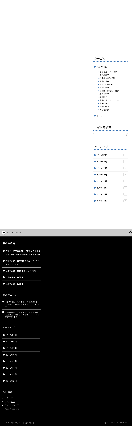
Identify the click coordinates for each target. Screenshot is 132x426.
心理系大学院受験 (107, 78)
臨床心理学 (104, 103)
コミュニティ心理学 (108, 72)
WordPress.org (12, 409)
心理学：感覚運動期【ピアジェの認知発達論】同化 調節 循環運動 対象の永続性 (23, 253)
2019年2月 (112, 200)
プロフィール (92, 48)
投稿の (10, 401)
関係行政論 (104, 109)
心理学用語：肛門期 (14, 277)
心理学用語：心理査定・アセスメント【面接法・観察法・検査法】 (21, 303)
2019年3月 (112, 194)
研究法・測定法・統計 (109, 90)
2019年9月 (112, 155)
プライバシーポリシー (13, 423)
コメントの (12, 405)
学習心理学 (104, 75)
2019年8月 (112, 161)
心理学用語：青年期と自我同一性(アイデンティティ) (22, 263)
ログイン (9, 398)
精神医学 (103, 97)
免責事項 (28, 423)
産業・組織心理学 (107, 84)
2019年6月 (112, 174)
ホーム (12, 48)
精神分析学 (104, 94)
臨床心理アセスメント (109, 100)
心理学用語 (52, 48)
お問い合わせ (112, 48)
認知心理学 (104, 106)
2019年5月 (112, 181)
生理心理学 (104, 81)
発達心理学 (104, 87)
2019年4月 (112, 187)
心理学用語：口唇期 (14, 284)
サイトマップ (32, 48)
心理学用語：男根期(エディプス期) (21, 271)
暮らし (72, 48)
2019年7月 (112, 168)
